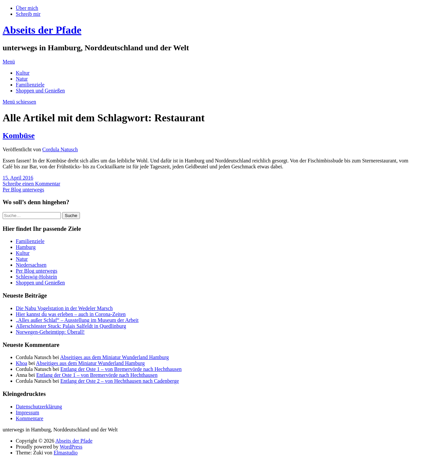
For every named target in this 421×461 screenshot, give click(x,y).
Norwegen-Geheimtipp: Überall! (50, 332)
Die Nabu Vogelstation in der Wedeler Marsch (64, 308)
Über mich (27, 8)
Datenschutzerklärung (39, 406)
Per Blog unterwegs (23, 189)
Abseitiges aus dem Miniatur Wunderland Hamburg (114, 357)
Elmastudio (66, 452)
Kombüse (19, 135)
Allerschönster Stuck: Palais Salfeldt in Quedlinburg (71, 326)
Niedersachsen (31, 265)
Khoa (21, 363)
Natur (22, 79)
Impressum (27, 412)
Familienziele (30, 84)
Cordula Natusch (60, 149)
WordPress (71, 446)
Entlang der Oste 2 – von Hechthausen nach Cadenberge (120, 381)
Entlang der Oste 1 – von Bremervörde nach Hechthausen (121, 369)
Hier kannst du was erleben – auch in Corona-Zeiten (71, 314)
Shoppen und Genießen (40, 90)
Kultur (23, 73)
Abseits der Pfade (42, 30)
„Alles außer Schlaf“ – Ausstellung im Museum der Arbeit (77, 320)
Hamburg (26, 247)
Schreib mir (28, 14)
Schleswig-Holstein (36, 276)
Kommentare (29, 418)
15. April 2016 (18, 178)
